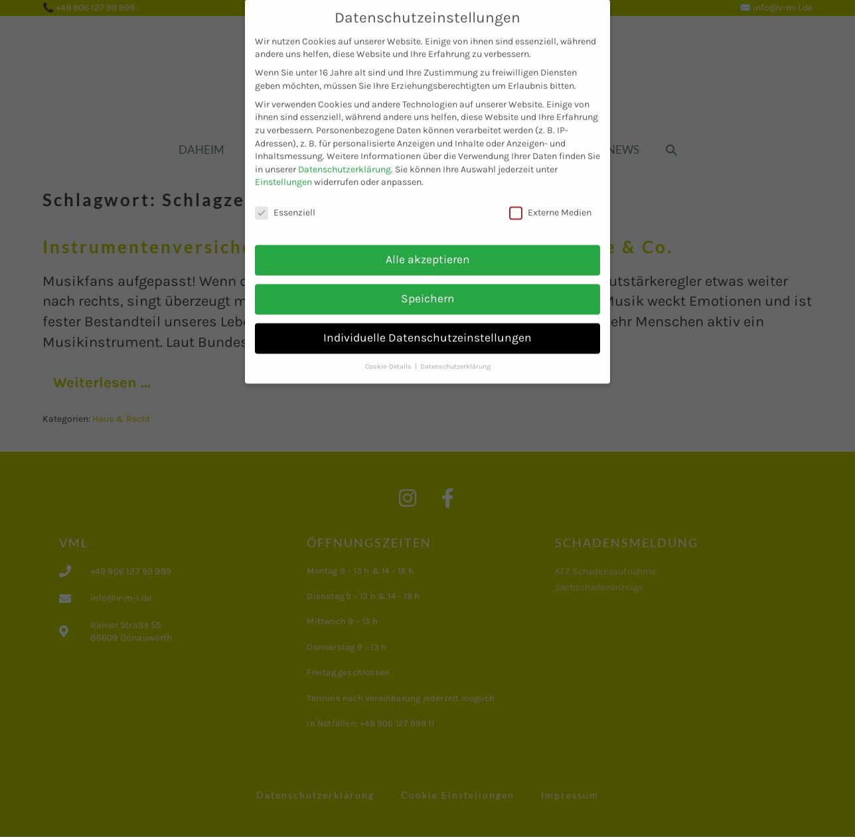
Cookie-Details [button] (389, 356)
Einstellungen (283, 172)
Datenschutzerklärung (344, 158)
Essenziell (285, 202)
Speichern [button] (428, 287)
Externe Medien (550, 202)
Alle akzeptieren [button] (428, 248)
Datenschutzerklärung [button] (455, 356)
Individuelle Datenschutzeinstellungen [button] (427, 327)
